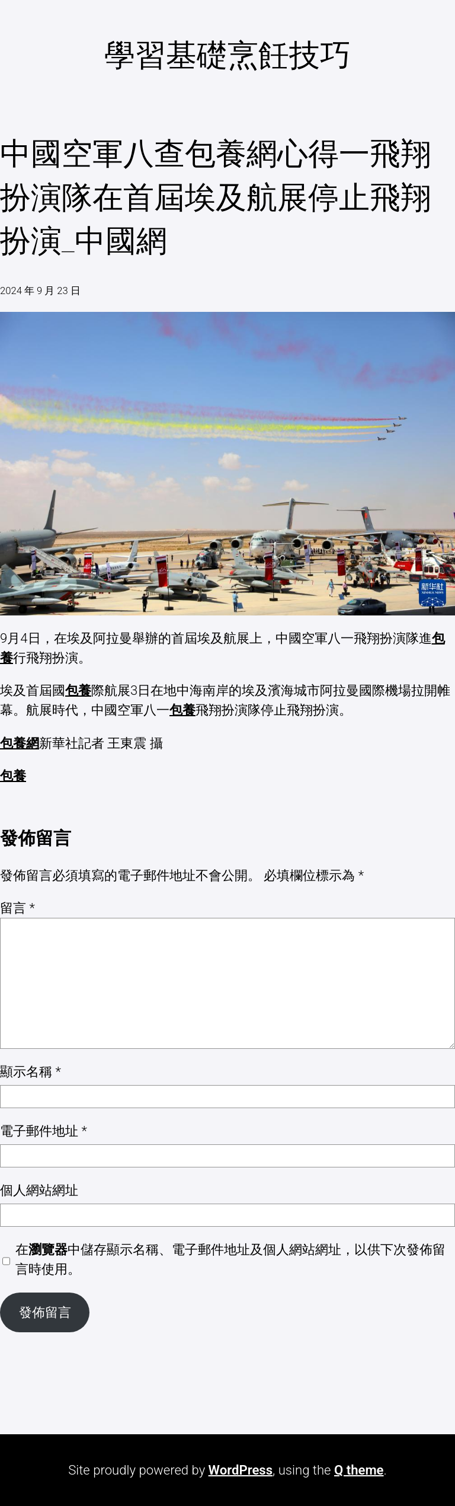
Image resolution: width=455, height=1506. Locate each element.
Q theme (359, 1470)
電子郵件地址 (43, 1130)
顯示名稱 (30, 1071)
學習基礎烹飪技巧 (227, 55)
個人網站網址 (39, 1190)
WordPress (241, 1470)
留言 (17, 907)
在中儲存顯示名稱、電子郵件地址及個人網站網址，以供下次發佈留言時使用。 (230, 1259)
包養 (78, 690)
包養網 (19, 743)
